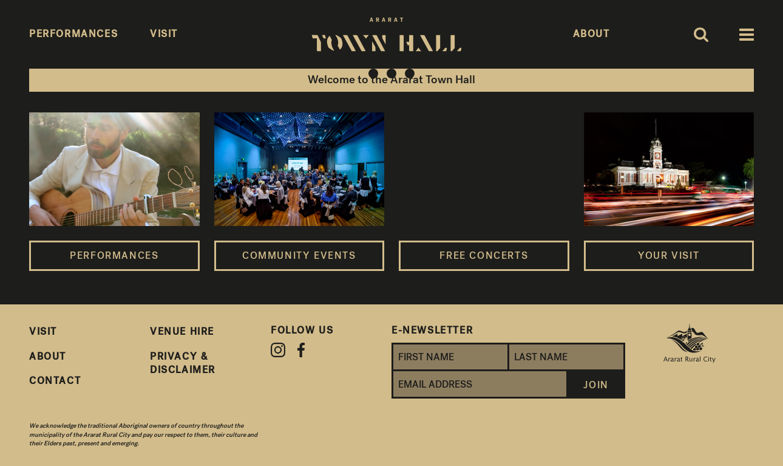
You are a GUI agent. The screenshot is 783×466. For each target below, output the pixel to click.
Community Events (299, 255)
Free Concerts (483, 255)
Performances (114, 255)
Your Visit (668, 255)
